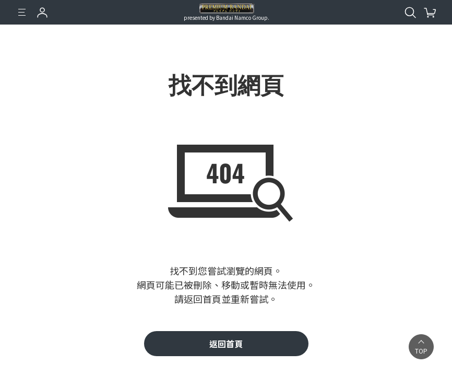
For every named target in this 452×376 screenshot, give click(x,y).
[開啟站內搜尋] (410, 12)
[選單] (22, 12)
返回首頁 (226, 343)
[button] (421, 346)
